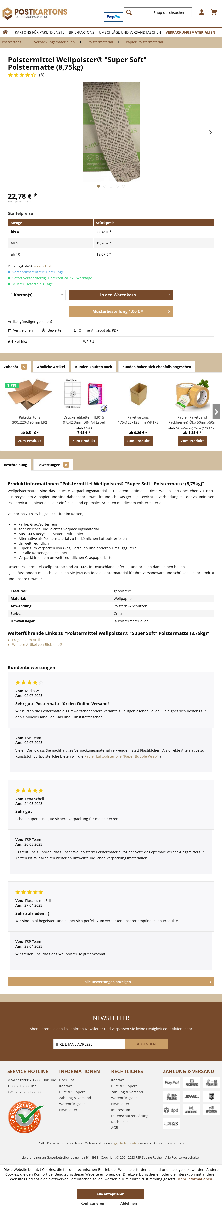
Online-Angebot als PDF (95, 330)
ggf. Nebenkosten (126, 1143)
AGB (114, 1127)
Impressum (120, 1109)
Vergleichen (20, 330)
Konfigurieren (92, 1203)
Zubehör (15, 366)
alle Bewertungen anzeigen (148, 981)
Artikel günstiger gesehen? (30, 321)
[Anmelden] (202, 12)
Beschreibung (15, 464)
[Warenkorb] (214, 12)
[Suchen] (129, 12)
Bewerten (53, 330)
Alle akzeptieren (110, 1194)
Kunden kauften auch (93, 366)
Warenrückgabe (72, 1103)
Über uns (67, 1080)
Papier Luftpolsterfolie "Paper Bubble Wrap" (121, 756)
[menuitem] (160, 12)
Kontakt (65, 1086)
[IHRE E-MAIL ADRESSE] (89, 1044)
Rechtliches (120, 1121)
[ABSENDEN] (146, 1044)
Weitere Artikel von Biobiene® (35, 644)
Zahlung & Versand (75, 1097)
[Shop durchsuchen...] (158, 12)
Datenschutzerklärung (129, 1115)
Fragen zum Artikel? (26, 639)
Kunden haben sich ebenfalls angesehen (156, 366)
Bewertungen (53, 465)
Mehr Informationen (194, 1179)
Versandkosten (44, 266)
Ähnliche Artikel (51, 366)
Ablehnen (128, 1203)
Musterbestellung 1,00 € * (131, 310)
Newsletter (68, 1109)
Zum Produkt (29, 440)
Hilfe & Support (72, 1092)
